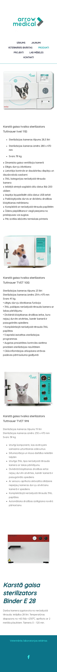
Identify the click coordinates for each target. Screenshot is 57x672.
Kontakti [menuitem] (28, 57)
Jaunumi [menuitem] (36, 42)
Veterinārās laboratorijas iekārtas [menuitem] (28, 640)
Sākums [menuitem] (21, 42)
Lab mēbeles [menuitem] (36, 52)
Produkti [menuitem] (43, 47)
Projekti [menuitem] (19, 52)
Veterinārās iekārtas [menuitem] (20, 47)
